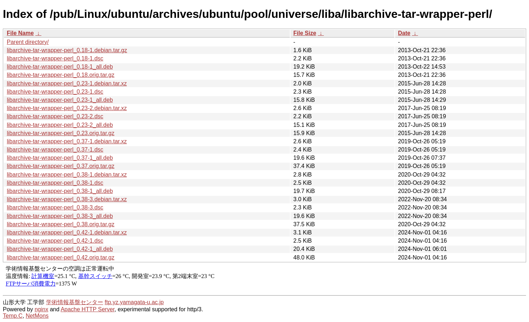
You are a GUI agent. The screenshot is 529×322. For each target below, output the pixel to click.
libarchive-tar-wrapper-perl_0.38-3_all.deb (60, 216)
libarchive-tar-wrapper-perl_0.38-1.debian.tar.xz (67, 175)
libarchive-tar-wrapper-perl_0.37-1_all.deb (60, 158)
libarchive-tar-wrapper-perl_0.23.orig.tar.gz (60, 133)
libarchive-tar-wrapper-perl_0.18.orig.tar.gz (60, 75)
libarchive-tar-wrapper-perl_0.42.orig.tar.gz (60, 257)
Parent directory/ (28, 42)
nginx (41, 309)
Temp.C (12, 316)
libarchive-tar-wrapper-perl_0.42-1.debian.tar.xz (67, 232)
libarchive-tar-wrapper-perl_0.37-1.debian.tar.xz (67, 141)
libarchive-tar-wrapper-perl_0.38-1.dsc (55, 183)
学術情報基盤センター (74, 302)
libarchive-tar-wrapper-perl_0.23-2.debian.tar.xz (67, 108)
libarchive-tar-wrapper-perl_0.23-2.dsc (55, 116)
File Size (304, 33)
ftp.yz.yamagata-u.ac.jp (134, 302)
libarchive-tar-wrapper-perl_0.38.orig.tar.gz (60, 224)
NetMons (37, 316)
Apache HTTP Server (88, 309)
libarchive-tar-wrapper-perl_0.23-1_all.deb (60, 100)
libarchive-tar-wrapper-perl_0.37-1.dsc (55, 150)
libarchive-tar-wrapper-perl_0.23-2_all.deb (60, 125)
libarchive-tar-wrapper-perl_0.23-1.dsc (55, 92)
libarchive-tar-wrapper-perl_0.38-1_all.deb (60, 191)
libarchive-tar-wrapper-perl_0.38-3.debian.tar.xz (67, 199)
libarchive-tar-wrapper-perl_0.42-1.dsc (55, 241)
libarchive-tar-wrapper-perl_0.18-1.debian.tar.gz (67, 50)
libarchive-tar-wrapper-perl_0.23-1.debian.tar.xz (67, 83)
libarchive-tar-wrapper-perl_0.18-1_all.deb (60, 67)
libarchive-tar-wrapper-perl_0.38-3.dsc (55, 207)
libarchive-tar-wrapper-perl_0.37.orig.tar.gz (60, 166)
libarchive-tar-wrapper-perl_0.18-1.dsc (55, 58)
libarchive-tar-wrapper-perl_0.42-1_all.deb (60, 249)
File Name (20, 33)
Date (404, 33)
